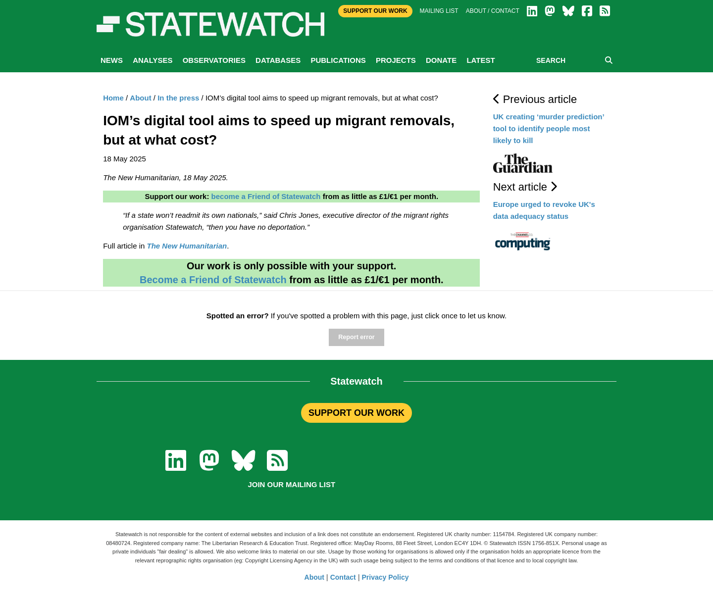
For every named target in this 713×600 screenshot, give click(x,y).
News (112, 60)
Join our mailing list (291, 484)
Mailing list (439, 10)
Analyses (152, 60)
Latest (480, 60)
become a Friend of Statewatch (266, 196)
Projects (396, 60)
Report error (356, 337)
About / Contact (492, 10)
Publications (337, 60)
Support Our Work (375, 10)
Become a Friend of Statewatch (213, 279)
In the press (178, 98)
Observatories (214, 60)
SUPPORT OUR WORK (356, 413)
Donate (441, 60)
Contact (343, 577)
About (140, 98)
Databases (278, 60)
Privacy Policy (385, 577)
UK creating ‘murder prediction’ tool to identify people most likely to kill (548, 128)
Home (113, 98)
